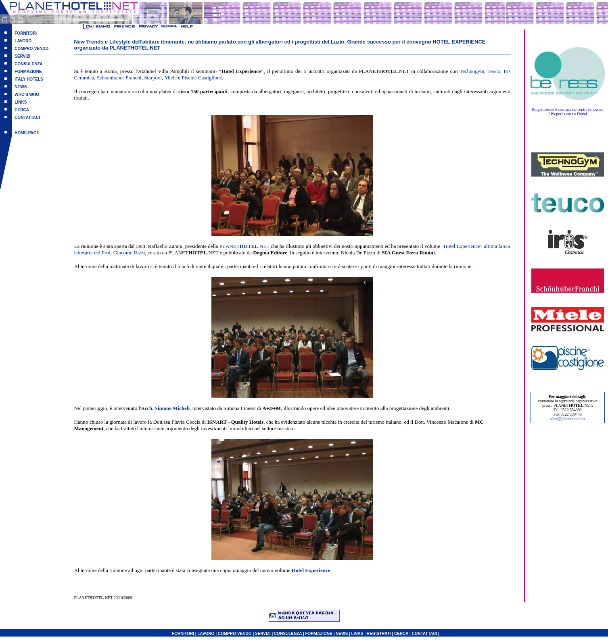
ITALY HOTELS (29, 79)
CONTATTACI (27, 117)
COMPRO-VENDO (31, 48)
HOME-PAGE (27, 133)
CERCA (22, 110)
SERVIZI (22, 56)
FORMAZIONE (28, 71)
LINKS (21, 102)
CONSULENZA (28, 64)
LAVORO (23, 41)
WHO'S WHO (27, 94)
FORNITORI (26, 33)
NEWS (21, 87)
